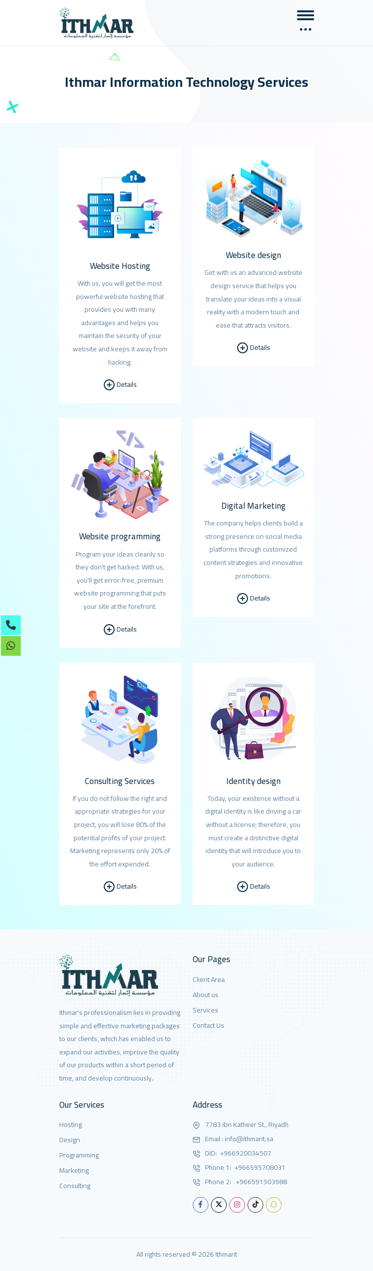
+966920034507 (244, 1153)
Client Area (209, 979)
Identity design (253, 781)
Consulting (74, 1186)
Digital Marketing (253, 506)
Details (120, 385)
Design (69, 1140)
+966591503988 (260, 1182)
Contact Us (208, 1025)
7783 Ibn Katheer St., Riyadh (247, 1125)
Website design (253, 255)
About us (205, 995)
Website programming (120, 536)
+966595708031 (259, 1167)
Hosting (70, 1125)
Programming (79, 1155)
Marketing (74, 1170)
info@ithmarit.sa (249, 1139)
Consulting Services (120, 781)
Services (205, 1010)
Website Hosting (120, 266)
